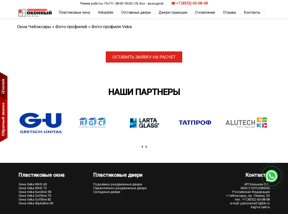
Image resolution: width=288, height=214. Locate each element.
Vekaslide (105, 12)
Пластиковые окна (74, 12)
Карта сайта (260, 207)
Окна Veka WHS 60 (33, 184)
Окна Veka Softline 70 (35, 196)
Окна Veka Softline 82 (35, 199)
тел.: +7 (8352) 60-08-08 (252, 199)
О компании (205, 12)
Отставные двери (136, 12)
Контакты (252, 12)
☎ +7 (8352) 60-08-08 (189, 3)
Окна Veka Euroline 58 (35, 192)
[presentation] (142, 146)
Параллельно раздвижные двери (120, 188)
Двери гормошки (173, 12)
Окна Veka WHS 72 (33, 188)
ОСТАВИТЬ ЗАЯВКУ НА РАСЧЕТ (144, 57)
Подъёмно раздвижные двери (117, 184)
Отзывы (229, 12)
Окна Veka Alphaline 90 (36, 203)
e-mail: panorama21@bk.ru (250, 203)
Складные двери (106, 192)
